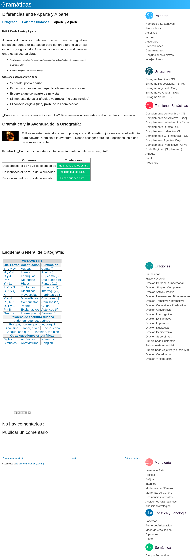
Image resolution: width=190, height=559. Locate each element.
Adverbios (151, 41)
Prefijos (150, 474)
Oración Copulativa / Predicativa (165, 305)
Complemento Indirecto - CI (162, 131)
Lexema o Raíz (154, 470)
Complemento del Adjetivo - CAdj (166, 118)
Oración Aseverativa (158, 309)
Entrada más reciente (13, 458)
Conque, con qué (17, 331)
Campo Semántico (157, 555)
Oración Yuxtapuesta (158, 358)
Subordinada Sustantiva (160, 341)
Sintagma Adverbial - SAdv (162, 92)
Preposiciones (154, 46)
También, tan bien (46, 331)
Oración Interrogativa (158, 314)
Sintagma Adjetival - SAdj (161, 88)
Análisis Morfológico (158, 506)
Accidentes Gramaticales (161, 501)
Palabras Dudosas (35, 22)
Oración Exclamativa (158, 318)
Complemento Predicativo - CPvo (166, 144)
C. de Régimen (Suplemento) (163, 149)
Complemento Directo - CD (162, 126)
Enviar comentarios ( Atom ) (30, 463)
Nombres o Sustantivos (160, 23)
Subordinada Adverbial (159, 345)
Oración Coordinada (158, 354)
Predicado (151, 162)
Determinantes (154, 50)
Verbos (149, 37)
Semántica (163, 547)
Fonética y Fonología (171, 513)
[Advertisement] (114, 40)
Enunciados (152, 274)
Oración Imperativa (157, 323)
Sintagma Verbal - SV (158, 97)
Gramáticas (16, 4)
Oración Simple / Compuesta (163, 287)
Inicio (74, 458)
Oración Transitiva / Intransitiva (164, 300)
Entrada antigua (132, 458)
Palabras (161, 16)
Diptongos (151, 534)
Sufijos (149, 479)
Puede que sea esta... (73, 178)
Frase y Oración (155, 278)
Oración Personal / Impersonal (164, 283)
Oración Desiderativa (158, 332)
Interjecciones (154, 59)
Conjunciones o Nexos (159, 54)
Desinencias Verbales (159, 497)
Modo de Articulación (158, 529)
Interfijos (150, 483)
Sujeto (149, 158)
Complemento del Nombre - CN (165, 113)
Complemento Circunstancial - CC (166, 135)
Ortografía (9, 22)
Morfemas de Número (159, 488)
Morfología (163, 462)
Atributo (150, 153)
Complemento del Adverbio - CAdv (167, 122)
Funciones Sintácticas (171, 106)
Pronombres (153, 28)
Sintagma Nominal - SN (160, 79)
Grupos (9, 313)
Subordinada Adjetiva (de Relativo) (167, 349)
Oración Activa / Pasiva (159, 291)
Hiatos (149, 538)
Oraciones (162, 266)
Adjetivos (151, 32)
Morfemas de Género (158, 492)
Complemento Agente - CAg (163, 140)
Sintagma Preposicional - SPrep (165, 83)
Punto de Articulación (158, 525)
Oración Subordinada (158, 336)
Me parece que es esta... (73, 165)
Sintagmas (163, 71)
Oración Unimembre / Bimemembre (167, 296)
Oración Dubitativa (157, 327)
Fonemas (151, 521)
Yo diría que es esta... (73, 171)
